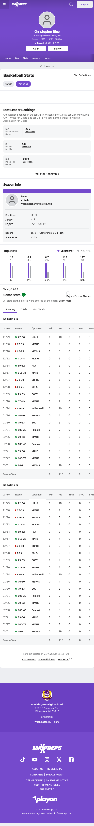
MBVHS (36, 351)
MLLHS (36, 358)
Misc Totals (39, 309)
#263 (34, 237)
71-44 (21, 358)
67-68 (20, 408)
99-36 (21, 451)
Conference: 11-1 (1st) (51, 232)
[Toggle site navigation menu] (4, 4)
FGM (71, 328)
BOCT (35, 394)
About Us (37, 768)
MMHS (35, 344)
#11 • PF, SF (47, 43)
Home (8, 58)
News (47, 58)
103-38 (22, 429)
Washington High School (47, 698)
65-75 (20, 351)
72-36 (21, 337)
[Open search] (71, 4)
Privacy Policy (55, 774)
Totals (24, 309)
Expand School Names (78, 294)
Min (51, 328)
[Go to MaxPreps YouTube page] (35, 760)
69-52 (21, 365)
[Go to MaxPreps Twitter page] (59, 760)
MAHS (35, 372)
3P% (91, 494)
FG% (91, 328)
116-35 (22, 372)
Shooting (10, 309)
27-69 (20, 344)
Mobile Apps (54, 768)
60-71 (20, 387)
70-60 (21, 415)
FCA (34, 365)
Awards (36, 58)
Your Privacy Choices (47, 784)
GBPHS (35, 379)
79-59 (21, 394)
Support (47, 789)
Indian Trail (38, 408)
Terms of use (34, 780)
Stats (25, 58)
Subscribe (36, 774)
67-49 (21, 401)
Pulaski (36, 429)
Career (8, 84)
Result (18, 328)
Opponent (37, 328)
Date (6, 328)
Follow (57, 48)
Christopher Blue (46, 31)
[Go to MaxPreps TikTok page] (22, 760)
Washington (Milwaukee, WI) (47, 35)
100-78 (22, 458)
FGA (81, 328)
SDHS (35, 387)
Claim (36, 48)
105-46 (22, 444)
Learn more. (65, 300)
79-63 (21, 422)
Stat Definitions (82, 75)
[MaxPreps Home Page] (41, 66)
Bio (17, 58)
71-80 (20, 379)
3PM (71, 494)
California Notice (57, 780)
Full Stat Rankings (47, 173)
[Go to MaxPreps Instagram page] (47, 760)
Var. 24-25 (23, 84)
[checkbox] (68, 293)
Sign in (84, 4)
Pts (60, 328)
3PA (81, 494)
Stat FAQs (65, 659)
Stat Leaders (29, 659)
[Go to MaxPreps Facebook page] (71, 760)
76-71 (21, 465)
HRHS (35, 337)
